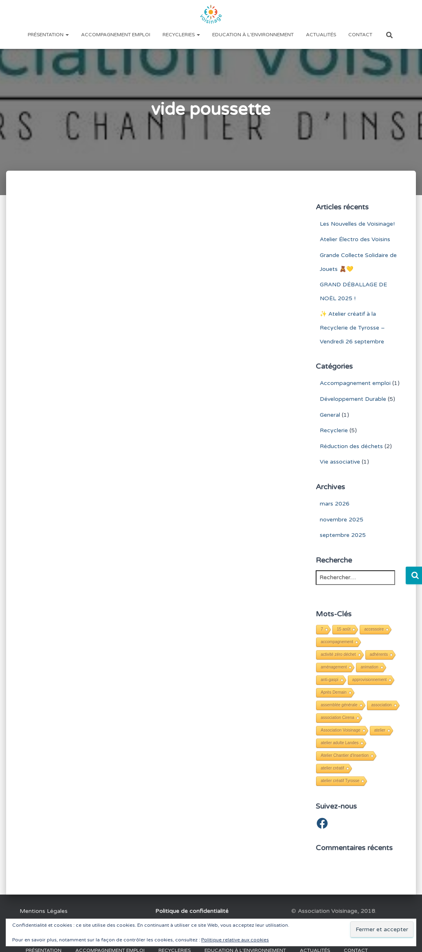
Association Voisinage (340, 730)
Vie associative (340, 461)
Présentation (48, 34)
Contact (360, 34)
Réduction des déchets (351, 446)
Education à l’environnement (253, 34)
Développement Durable (353, 399)
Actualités (321, 34)
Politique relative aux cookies (235, 940)
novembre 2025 (341, 519)
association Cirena (337, 717)
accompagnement (337, 642)
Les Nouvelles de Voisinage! (357, 223)
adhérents (379, 654)
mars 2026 (334, 503)
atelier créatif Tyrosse (340, 780)
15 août (343, 629)
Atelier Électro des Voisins (355, 239)
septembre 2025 (343, 535)
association (381, 705)
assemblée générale (339, 705)
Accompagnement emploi (115, 34)
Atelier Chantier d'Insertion (345, 755)
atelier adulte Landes (339, 743)
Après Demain (333, 692)
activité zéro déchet (338, 654)
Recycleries (181, 34)
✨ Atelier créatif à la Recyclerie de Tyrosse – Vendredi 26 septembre (352, 327)
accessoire (374, 629)
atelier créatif (332, 768)
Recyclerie (334, 430)
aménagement (334, 667)
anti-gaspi (329, 679)
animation (369, 667)
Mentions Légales (44, 911)
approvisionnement (369, 679)
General (330, 414)
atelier (379, 730)
